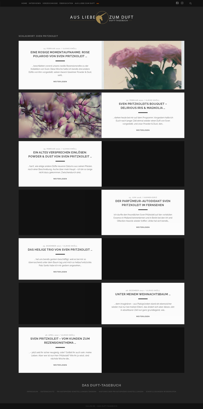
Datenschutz (47, 392)
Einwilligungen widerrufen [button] (161, 392)
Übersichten (66, 3)
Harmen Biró (150, 197)
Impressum (32, 392)
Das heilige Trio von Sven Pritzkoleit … (60, 249)
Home (24, 3)
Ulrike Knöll (70, 49)
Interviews (35, 3)
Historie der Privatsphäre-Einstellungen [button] (121, 392)
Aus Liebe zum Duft (85, 3)
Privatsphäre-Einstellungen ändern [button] (76, 392)
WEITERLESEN (60, 82)
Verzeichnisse (50, 3)
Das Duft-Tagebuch (101, 385)
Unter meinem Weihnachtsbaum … (143, 294)
